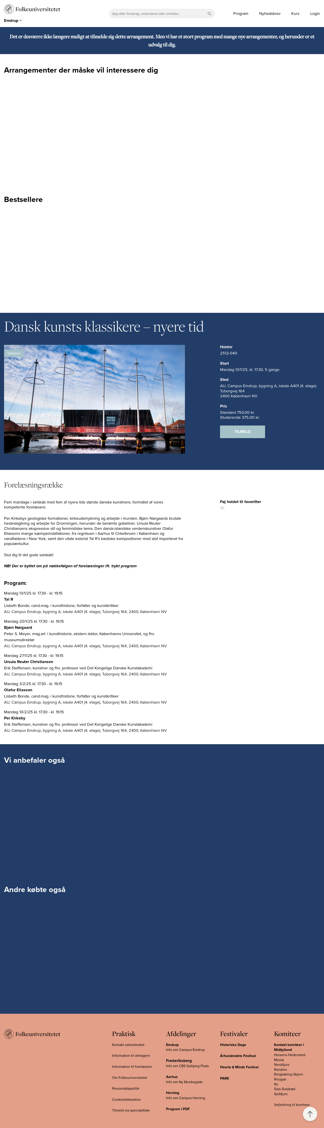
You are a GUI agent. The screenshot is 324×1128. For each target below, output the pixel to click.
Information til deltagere (131, 1055)
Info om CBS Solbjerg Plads (187, 1065)
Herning (172, 1092)
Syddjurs (281, 1093)
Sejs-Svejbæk (284, 1088)
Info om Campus (179, 1097)
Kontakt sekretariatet (128, 1044)
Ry (276, 1084)
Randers (280, 1069)
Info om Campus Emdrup (185, 1049)
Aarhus (172, 1076)
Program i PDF (178, 1109)
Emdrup (172, 1044)
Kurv (295, 13)
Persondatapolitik (125, 1088)
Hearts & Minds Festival (239, 1067)
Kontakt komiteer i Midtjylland (289, 1047)
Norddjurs (281, 1064)
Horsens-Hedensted (289, 1054)
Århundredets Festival (238, 1055)
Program (240, 13)
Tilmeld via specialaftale (131, 1110)
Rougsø (280, 1079)
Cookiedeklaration (126, 1099)
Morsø (279, 1059)
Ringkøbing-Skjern (288, 1074)
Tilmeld (242, 432)
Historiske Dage (233, 1044)
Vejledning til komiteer (292, 1104)
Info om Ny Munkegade (184, 1081)
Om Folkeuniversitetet (129, 1077)
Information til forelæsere (132, 1066)
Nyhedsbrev (270, 13)
